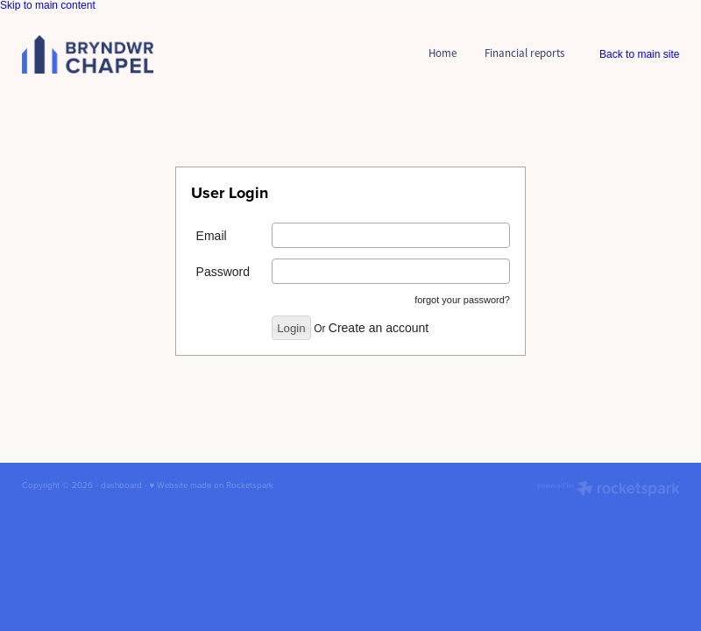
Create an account (378, 328)
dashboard (121, 485)
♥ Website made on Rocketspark (212, 485)
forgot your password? (462, 299)
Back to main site (639, 54)
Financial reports (524, 53)
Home (442, 53)
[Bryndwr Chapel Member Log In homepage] (87, 54)
